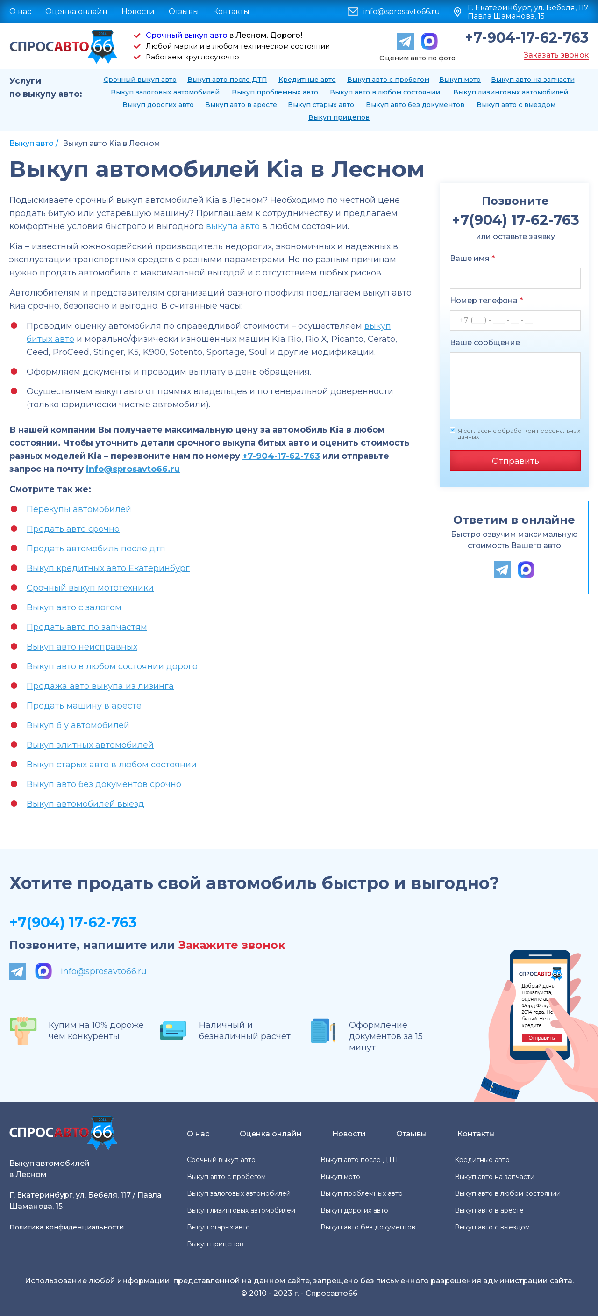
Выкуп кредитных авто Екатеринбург (108, 568)
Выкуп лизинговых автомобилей (510, 92)
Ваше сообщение (485, 342)
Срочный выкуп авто (187, 35)
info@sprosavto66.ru (401, 11)
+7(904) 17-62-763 (73, 922)
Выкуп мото (460, 79)
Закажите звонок (231, 945)
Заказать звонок (556, 55)
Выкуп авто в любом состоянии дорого (112, 666)
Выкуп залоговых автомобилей (165, 92)
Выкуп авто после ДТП (227, 79)
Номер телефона (486, 300)
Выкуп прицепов (339, 117)
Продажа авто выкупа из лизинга (100, 686)
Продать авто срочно (73, 529)
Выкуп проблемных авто (275, 92)
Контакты (231, 11)
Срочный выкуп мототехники (90, 588)
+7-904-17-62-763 (527, 38)
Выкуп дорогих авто (158, 105)
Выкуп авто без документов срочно (104, 784)
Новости (138, 11)
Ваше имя (472, 258)
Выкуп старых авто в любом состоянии (112, 764)
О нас (20, 11)
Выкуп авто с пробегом (388, 79)
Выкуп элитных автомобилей (90, 745)
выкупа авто (233, 226)
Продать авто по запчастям (87, 627)
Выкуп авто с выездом (516, 105)
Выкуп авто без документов (415, 105)
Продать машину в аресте (84, 706)
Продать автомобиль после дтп (96, 548)
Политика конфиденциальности (66, 1227)
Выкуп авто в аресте (241, 105)
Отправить (515, 461)
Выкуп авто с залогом (74, 607)
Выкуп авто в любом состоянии (385, 92)
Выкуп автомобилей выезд (85, 804)
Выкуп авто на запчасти (533, 79)
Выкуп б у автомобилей (78, 725)
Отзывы (184, 11)
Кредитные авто (307, 79)
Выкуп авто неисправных (82, 647)
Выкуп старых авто (321, 105)
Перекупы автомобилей (79, 509)
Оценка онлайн (76, 11)
